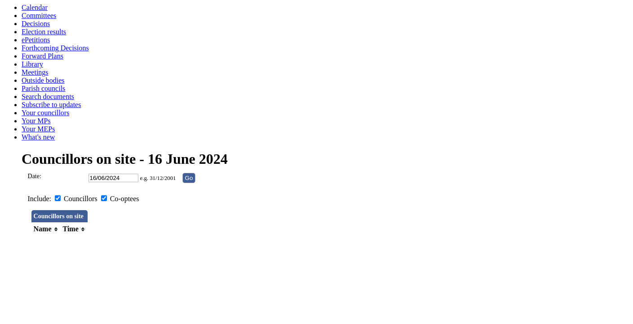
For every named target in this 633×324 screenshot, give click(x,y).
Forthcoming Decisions (55, 48)
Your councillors (45, 113)
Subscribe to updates (51, 104)
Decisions (36, 23)
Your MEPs (38, 129)
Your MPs (36, 121)
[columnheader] (46, 229)
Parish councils (43, 88)
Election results (44, 32)
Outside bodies (43, 80)
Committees (39, 15)
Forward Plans (42, 56)
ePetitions (36, 40)
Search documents (48, 96)
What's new (38, 137)
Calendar (35, 7)
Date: (34, 176)
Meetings (35, 72)
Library (32, 64)
